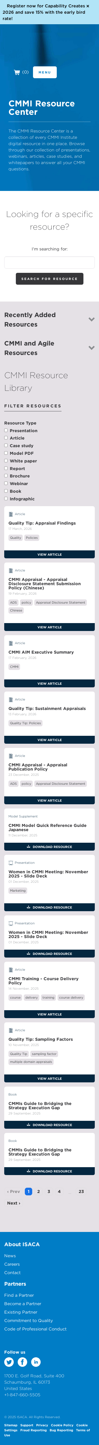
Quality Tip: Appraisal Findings (42, 523)
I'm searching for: (50, 248)
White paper (23, 460)
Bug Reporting (61, 1430)
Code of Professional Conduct (35, 1328)
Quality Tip (18, 1054)
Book (15, 491)
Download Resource (52, 847)
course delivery (71, 997)
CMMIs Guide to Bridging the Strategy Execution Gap (40, 1105)
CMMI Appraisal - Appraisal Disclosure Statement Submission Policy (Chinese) (44, 583)
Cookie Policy (62, 1425)
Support (26, 1425)
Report (17, 468)
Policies (32, 538)
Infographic (22, 498)
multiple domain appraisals (31, 1062)
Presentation (23, 430)
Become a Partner (22, 1303)
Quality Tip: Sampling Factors (40, 1039)
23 (81, 1191)
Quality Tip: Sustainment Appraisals (47, 708)
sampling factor (44, 1054)
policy (26, 602)
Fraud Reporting (33, 1430)
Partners (15, 1283)
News (10, 1255)
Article (17, 438)
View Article (49, 554)
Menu (45, 72)
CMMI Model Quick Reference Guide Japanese (47, 827)
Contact (12, 1272)
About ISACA (22, 1244)
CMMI (14, 667)
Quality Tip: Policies (25, 723)
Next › (13, 1203)
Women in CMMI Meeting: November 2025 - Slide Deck (48, 874)
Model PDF (22, 453)
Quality (15, 538)
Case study (22, 445)
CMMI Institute (34, 51)
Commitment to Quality (28, 1320)
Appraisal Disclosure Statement (60, 602)
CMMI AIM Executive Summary (41, 652)
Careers (12, 1264)
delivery (31, 997)
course (15, 997)
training (48, 997)
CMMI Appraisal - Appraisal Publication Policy (37, 767)
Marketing (18, 890)
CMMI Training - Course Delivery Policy (43, 980)
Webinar (19, 483)
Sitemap (10, 1425)
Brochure (20, 476)
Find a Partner (19, 1295)
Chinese (16, 610)
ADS (13, 602)
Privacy (42, 1425)
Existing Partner (20, 1312)
